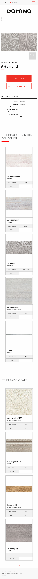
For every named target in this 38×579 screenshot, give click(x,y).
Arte (14, 571)
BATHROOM (6, 18)
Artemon (13, 18)
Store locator (19, 78)
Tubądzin (10, 571)
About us (4, 573)
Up (19, 566)
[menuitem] (5, 2)
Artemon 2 (18, 18)
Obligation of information (12, 573)
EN (3, 2)
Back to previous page (8, 20)
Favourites (15, 2)
